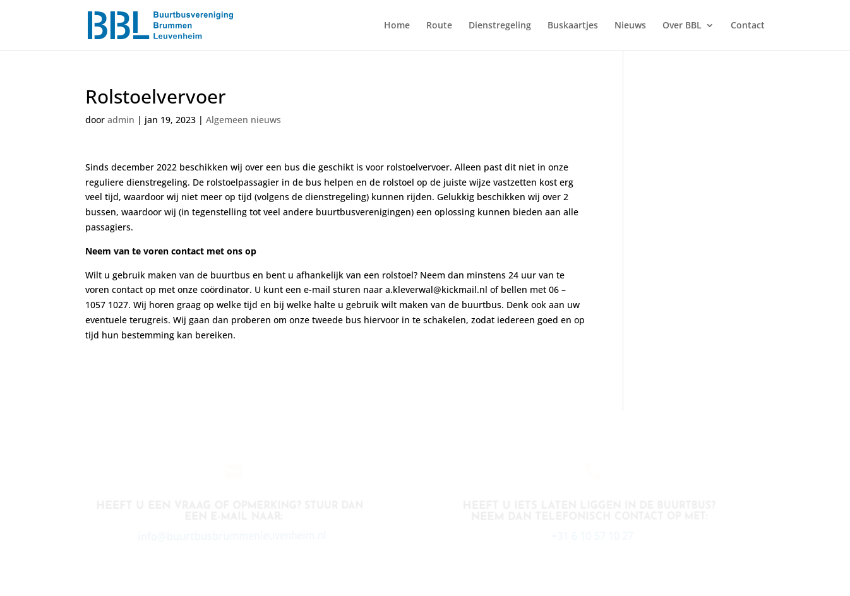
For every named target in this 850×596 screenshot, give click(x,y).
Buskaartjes (573, 26)
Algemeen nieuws (243, 120)
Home (397, 26)
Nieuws (630, 26)
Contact (748, 26)
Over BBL (682, 26)
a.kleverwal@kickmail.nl (436, 289)
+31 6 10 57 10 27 (591, 535)
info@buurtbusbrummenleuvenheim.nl (230, 536)
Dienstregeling (500, 26)
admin (121, 120)
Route (439, 26)
